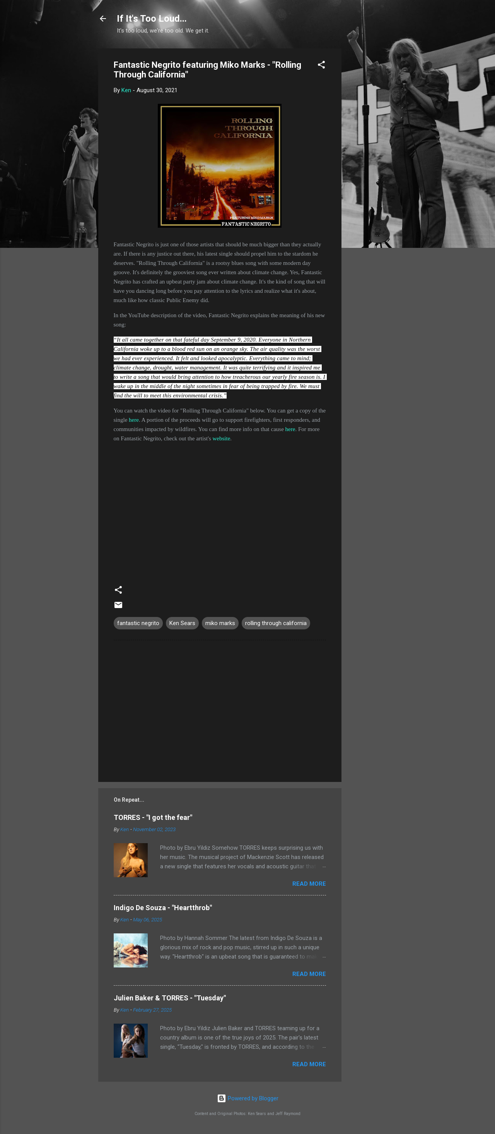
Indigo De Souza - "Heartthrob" (163, 908)
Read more (309, 883)
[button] (321, 66)
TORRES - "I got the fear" (153, 817)
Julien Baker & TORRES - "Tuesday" (170, 998)
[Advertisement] (372, 164)
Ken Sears (182, 623)
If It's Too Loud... (152, 18)
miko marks (220, 623)
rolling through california (276, 623)
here (134, 420)
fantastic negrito (138, 623)
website (221, 438)
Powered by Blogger (247, 1098)
